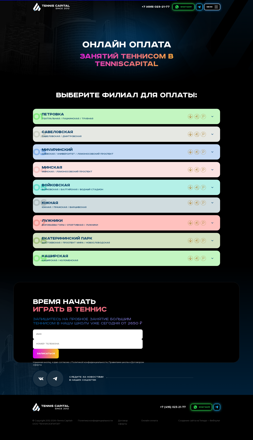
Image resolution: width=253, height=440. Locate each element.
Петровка (53, 114)
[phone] (88, 344)
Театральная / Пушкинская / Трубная (67, 118)
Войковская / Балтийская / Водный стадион (72, 189)
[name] (88, 334)
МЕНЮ (210, 7)
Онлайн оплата (149, 420)
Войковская (56, 185)
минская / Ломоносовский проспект (67, 172)
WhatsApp (186, 7)
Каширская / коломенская (60, 260)
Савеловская (57, 132)
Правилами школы (119, 362)
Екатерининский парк (67, 238)
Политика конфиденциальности (95, 420)
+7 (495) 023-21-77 (156, 6)
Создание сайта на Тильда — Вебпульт (199, 420)
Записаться (46, 353)
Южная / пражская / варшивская (64, 207)
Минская (52, 167)
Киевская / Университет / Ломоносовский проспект (77, 154)
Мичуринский (57, 150)
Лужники (52, 221)
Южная (50, 203)
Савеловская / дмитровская (61, 136)
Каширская (55, 256)
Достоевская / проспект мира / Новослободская (76, 243)
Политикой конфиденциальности (89, 362)
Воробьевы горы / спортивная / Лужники (70, 225)
